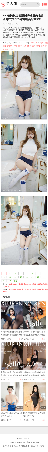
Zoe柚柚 (34, 43)
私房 (38, 46)
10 (10, 277)
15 (38, 277)
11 (15, 277)
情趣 (4, 46)
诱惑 (11, 49)
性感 (24, 46)
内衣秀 (10, 46)
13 (27, 277)
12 (21, 277)
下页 (15, 281)
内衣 (15, 46)
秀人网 (11, 24)
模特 (29, 46)
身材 (33, 46)
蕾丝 (20, 46)
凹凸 (41, 43)
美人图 (5, 24)
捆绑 (42, 46)
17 (4, 281)
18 (10, 281)
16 (43, 277)
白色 (46, 43)
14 (32, 277)
